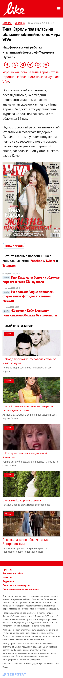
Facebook (37, 261)
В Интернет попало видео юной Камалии (25, 455)
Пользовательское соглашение (21, 589)
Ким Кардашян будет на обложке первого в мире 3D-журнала (31, 279)
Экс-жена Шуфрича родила (22, 500)
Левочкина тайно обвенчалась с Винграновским (25, 541)
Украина (20, 22)
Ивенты (7, 577)
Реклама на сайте (13, 573)
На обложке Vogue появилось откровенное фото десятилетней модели (28, 296)
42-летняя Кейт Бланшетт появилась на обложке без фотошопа (30, 312)
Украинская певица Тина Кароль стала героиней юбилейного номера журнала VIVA (31, 77)
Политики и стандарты (16, 585)
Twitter (50, 261)
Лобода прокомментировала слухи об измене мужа (29, 361)
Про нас (7, 569)
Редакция (8, 581)
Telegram (9, 265)
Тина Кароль (14, 246)
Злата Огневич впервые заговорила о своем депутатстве (29, 408)
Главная (7, 22)
